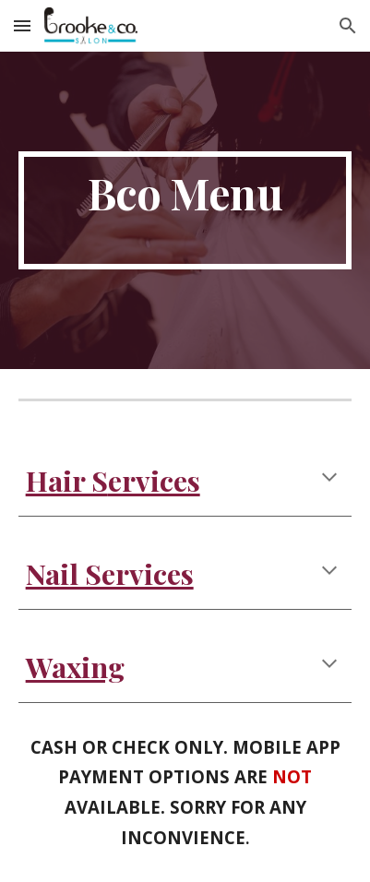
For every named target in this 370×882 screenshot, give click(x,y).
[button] (22, 25)
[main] (185, 210)
